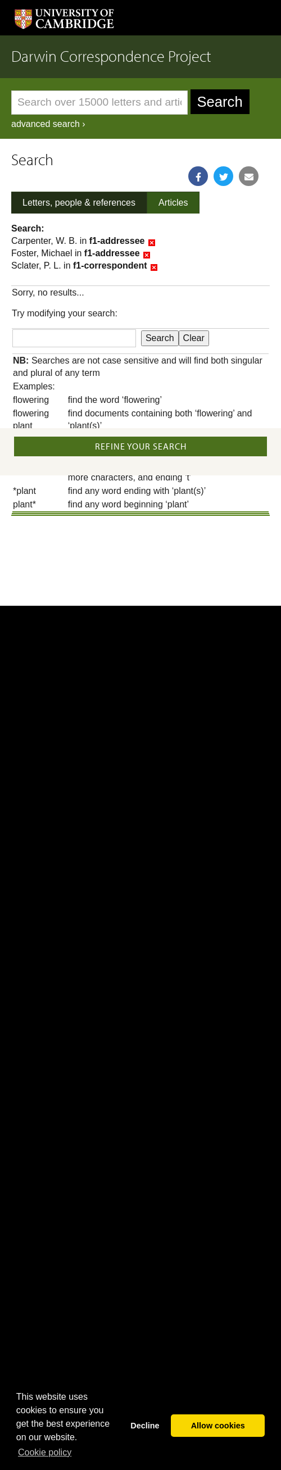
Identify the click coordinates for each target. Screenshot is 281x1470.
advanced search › (48, 124)
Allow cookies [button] (218, 1425)
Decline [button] (144, 1425)
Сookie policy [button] (44, 1452)
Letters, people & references (78, 202)
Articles (173, 202)
